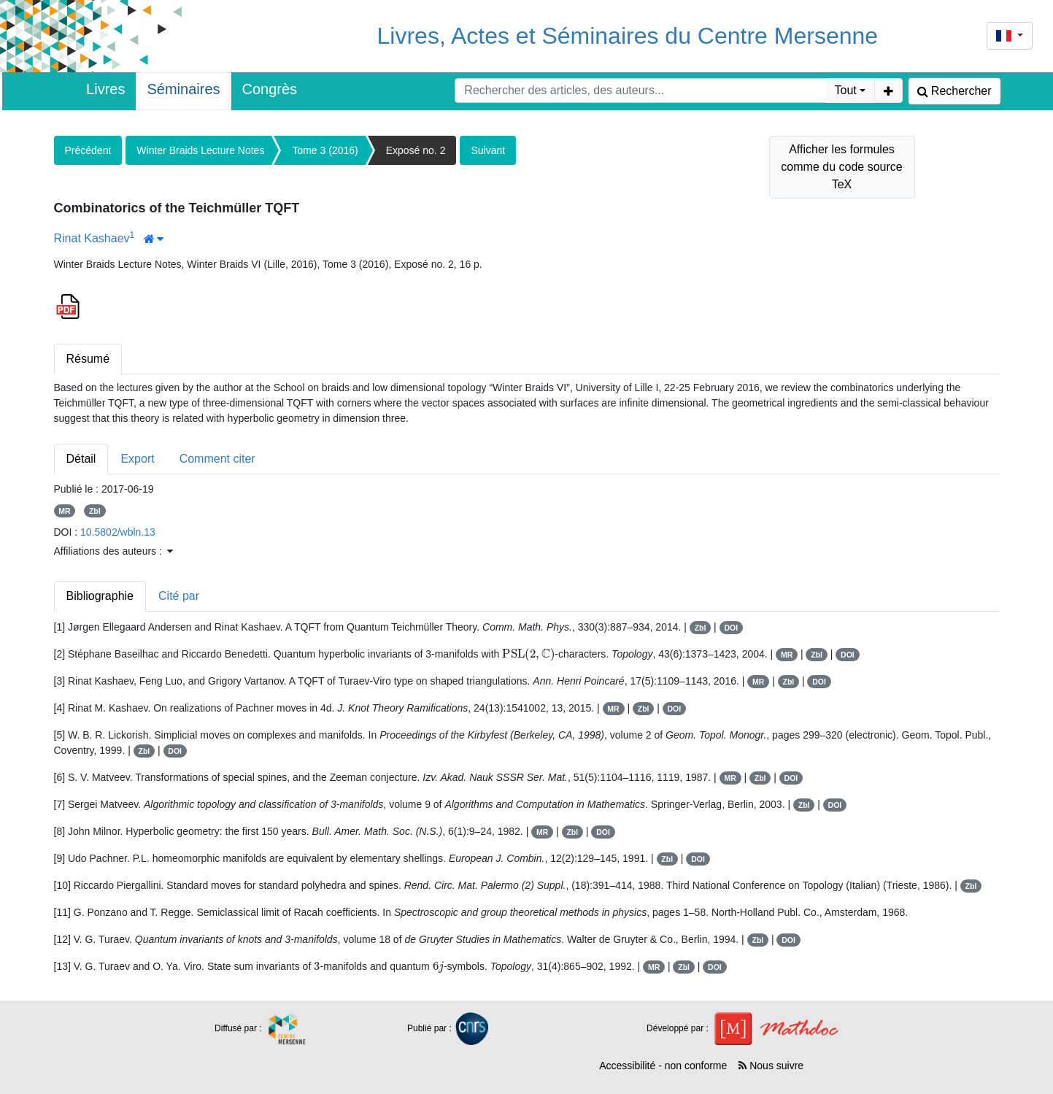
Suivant (488, 150)
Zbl (95, 510)
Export (137, 458)
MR (64, 510)
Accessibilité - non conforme (663, 1065)
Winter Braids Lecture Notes (200, 150)
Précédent (88, 150)
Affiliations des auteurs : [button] (113, 551)
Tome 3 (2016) (325, 150)
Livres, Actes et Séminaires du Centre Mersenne (628, 36)
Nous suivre (770, 1065)
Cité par (178, 596)
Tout (846, 90)
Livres (105, 89)
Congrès (270, 89)
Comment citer (217, 458)
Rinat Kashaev (92, 238)
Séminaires (183, 89)
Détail (81, 458)
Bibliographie (100, 596)
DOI (731, 627)
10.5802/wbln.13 (117, 532)
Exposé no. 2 (416, 150)
